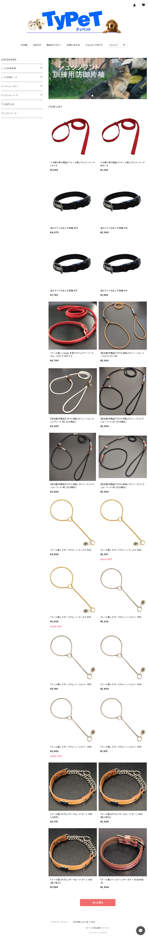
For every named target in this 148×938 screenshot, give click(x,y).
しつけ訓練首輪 (8, 68)
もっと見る (97, 902)
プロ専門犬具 (7, 104)
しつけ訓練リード (9, 77)
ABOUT (37, 45)
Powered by (97, 933)
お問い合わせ (73, 45)
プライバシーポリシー (59, 922)
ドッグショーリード (9, 95)
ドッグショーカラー (10, 86)
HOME (24, 45)
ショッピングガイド (94, 45)
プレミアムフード (9, 113)
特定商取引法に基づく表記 (84, 922)
